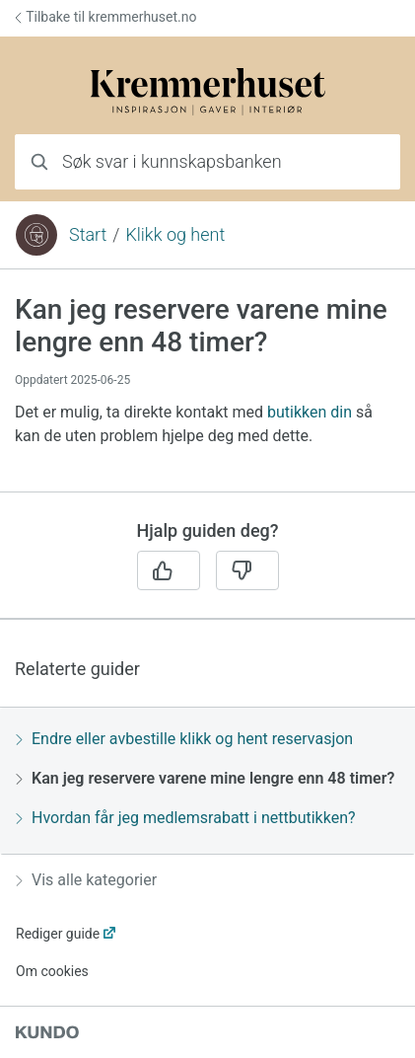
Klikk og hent (175, 234)
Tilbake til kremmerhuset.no (105, 17)
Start (87, 234)
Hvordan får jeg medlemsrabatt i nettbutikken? (186, 817)
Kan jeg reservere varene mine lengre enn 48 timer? (205, 778)
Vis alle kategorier (86, 879)
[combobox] (207, 161)
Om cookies (52, 971)
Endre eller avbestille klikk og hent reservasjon (184, 738)
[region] (207, 392)
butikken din (309, 412)
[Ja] (168, 570)
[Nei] (247, 570)
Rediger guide (58, 934)
